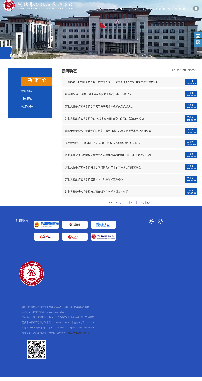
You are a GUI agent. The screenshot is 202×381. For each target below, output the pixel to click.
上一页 (118, 207)
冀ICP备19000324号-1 (78, 337)
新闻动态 (27, 90)
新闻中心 (181, 70)
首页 (173, 70)
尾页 (148, 207)
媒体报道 (27, 98)
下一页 (141, 207)
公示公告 (27, 106)
